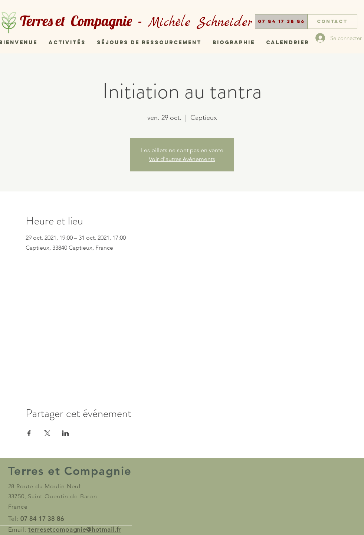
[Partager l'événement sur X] (47, 433)
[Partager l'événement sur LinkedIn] (65, 433)
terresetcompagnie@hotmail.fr (74, 529)
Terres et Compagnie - (84, 21)
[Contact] (332, 21)
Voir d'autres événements (182, 159)
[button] (281, 21)
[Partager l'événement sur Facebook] (29, 433)
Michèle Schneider (200, 23)
